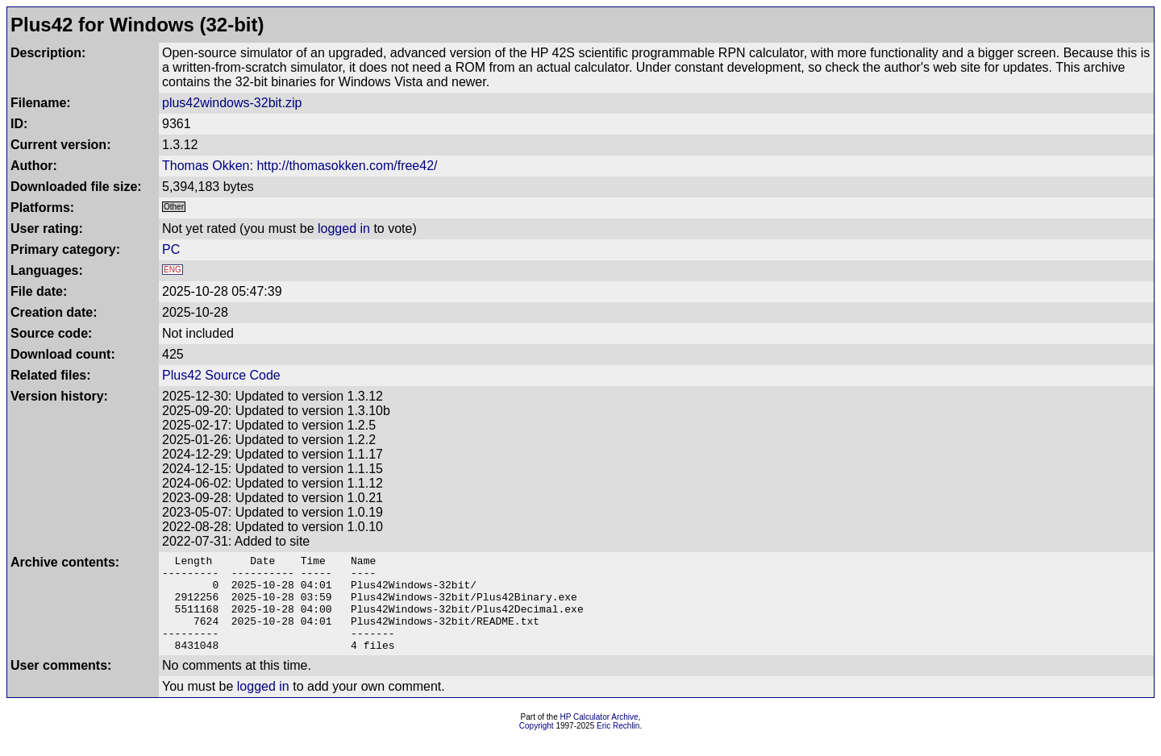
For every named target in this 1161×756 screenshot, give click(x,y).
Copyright (536, 745)
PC (171, 249)
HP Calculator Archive (599, 736)
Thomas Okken (205, 165)
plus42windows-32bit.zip (232, 103)
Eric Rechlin (618, 745)
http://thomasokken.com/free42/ (346, 165)
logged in (344, 228)
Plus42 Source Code (221, 375)
